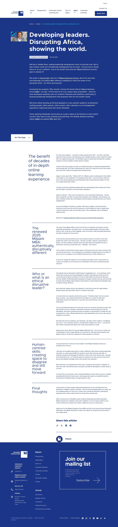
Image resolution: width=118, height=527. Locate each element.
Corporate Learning (83, 11)
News (76, 10)
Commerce (38, 502)
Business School (40, 498)
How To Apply (68, 11)
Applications (39, 460)
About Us (32, 11)
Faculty (37, 481)
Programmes (41, 10)
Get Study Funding (41, 478)
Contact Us (103, 8)
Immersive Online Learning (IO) (55, 11)
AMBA (37, 119)
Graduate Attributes (41, 467)
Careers (37, 474)
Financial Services (40, 505)
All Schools (38, 494)
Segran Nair (44, 78)
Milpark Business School (68, 78)
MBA (37, 92)
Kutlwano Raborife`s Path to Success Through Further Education (83, 218)
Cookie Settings (75, 518)
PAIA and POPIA (39, 518)
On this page (20, 137)
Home (31, 24)
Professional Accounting (42, 509)
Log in (105, 3)
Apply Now (101, 13)
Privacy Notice (64, 518)
